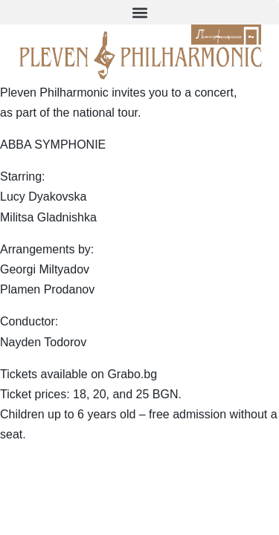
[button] (139, 12)
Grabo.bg (132, 374)
